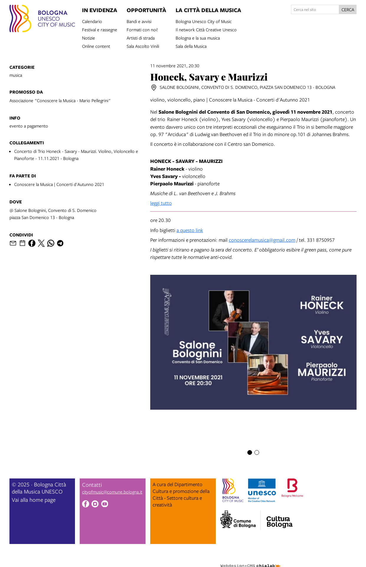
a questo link (190, 230)
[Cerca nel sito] (315, 9)
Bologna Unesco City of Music (204, 21)
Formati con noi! (142, 29)
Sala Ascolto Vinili (143, 45)
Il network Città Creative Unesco (206, 29)
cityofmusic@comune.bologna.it (112, 492)
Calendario (92, 21)
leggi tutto (161, 203)
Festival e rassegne (99, 29)
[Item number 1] (249, 452)
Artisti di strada (141, 37)
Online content (96, 45)
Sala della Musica (191, 45)
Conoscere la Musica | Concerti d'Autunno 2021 (59, 184)
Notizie (88, 37)
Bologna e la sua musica (198, 37)
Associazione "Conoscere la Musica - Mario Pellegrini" (60, 100)
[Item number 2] (256, 452)
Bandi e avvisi (139, 21)
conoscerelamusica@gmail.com (262, 239)
